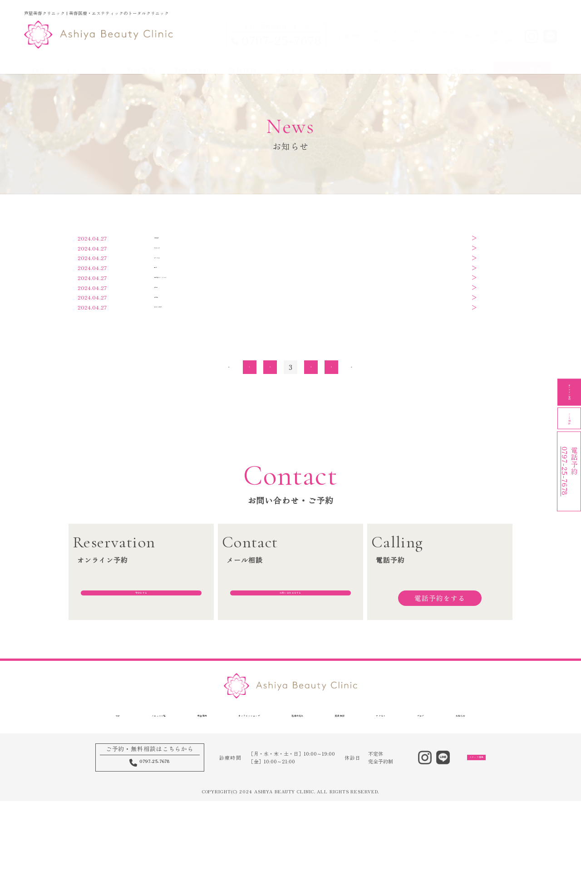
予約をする (141, 691)
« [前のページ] (229, 452)
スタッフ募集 (521, 60)
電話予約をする (439, 691)
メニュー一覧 (86, 60)
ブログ (417, 60)
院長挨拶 (242, 60)
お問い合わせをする (290, 691)
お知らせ (460, 60)
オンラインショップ (355, 60)
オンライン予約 (569, 370)
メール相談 (569, 445)
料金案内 (141, 60)
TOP (39, 60)
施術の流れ (192, 60)
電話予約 (569, 520)
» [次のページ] (352, 452)
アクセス (290, 60)
